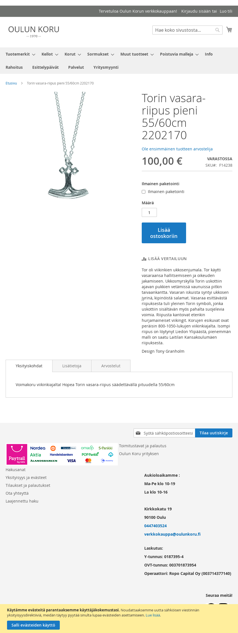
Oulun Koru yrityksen (139, 453)
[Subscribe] (213, 432)
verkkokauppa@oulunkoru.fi (172, 534)
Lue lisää (153, 615)
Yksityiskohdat (29, 365)
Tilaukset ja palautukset (28, 485)
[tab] (29, 366)
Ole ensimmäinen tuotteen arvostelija (177, 149)
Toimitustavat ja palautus (142, 445)
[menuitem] (18, 54)
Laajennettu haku (22, 501)
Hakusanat (16, 469)
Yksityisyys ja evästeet (26, 477)
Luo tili (226, 11)
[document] (119, 618)
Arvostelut (110, 365)
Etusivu (11, 83)
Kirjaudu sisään (196, 11)
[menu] (119, 60)
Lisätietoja (71, 365)
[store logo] (34, 31)
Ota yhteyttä (17, 493)
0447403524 (155, 525)
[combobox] (187, 30)
